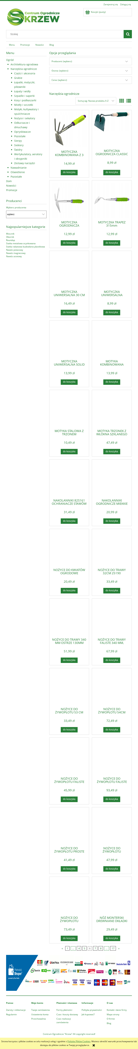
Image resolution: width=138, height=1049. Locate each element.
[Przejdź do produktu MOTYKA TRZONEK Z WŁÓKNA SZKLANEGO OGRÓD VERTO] (111, 409)
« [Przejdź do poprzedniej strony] (62, 948)
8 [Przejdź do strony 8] (101, 948)
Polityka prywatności (92, 1009)
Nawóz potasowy (14, 249)
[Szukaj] (128, 34)
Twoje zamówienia (40, 1009)
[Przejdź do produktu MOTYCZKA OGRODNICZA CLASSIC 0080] (111, 129)
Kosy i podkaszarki (25, 100)
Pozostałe (20, 136)
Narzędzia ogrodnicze (24, 69)
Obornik (10, 236)
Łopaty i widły (22, 91)
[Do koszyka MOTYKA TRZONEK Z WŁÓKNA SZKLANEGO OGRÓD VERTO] (111, 451)
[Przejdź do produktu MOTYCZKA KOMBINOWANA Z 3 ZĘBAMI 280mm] (69, 129)
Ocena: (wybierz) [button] (60, 70)
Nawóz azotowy (14, 256)
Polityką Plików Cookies (78, 1041)
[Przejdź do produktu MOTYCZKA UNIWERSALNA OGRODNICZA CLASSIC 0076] (111, 270)
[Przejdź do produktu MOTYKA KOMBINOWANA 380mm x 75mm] (111, 340)
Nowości (11, 185)
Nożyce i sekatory (24, 118)
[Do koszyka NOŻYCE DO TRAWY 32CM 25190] (111, 590)
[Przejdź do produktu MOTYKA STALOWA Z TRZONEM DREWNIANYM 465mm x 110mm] (69, 409)
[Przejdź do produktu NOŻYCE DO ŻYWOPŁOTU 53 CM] (69, 687)
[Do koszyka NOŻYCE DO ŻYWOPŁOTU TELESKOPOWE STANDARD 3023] (111, 869)
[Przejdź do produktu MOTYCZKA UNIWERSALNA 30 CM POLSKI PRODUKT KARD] (69, 270)
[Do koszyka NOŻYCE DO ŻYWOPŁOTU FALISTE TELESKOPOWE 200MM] (111, 799)
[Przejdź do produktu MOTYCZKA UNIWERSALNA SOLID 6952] (69, 340)
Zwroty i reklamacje (16, 1009)
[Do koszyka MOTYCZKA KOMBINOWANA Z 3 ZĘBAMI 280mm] (69, 172)
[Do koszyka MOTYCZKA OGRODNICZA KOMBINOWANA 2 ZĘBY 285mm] (69, 243)
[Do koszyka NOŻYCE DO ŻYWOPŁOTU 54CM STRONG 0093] (111, 729)
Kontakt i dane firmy (117, 1009)
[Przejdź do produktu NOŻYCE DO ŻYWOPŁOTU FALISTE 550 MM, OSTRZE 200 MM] (69, 757)
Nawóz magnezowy (16, 253)
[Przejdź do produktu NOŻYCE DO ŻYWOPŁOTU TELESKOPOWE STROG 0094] (69, 896)
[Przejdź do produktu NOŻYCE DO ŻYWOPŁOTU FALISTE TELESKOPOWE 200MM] (111, 757)
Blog (109, 1023)
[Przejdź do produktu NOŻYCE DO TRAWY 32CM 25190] (111, 548)
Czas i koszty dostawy (67, 1014)
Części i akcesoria (24, 73)
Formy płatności (64, 1009)
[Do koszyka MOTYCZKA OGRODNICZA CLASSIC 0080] (111, 172)
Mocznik (10, 233)
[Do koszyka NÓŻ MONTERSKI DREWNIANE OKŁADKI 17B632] (111, 938)
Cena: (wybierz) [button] (59, 80)
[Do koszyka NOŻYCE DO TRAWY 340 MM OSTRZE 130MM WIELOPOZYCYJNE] (69, 660)
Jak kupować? (88, 1014)
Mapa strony (113, 1014)
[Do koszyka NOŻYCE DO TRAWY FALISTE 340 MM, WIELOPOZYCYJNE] (111, 660)
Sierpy (18, 140)
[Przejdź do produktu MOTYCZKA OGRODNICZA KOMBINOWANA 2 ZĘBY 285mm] (69, 200)
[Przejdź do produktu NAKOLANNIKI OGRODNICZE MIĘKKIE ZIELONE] (111, 479)
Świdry (18, 149)
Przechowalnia (38, 1018)
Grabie (18, 78)
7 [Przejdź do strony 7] (95, 948)
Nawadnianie (19, 167)
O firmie (111, 1018)
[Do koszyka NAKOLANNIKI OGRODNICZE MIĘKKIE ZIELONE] (111, 521)
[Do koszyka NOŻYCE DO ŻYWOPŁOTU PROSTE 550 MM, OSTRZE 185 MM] (69, 869)
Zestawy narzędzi (24, 163)
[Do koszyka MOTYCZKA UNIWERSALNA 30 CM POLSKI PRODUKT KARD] (69, 312)
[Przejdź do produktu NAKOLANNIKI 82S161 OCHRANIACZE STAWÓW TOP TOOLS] (69, 479)
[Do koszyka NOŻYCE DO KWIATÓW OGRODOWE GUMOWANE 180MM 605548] (69, 590)
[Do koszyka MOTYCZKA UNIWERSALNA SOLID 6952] (69, 382)
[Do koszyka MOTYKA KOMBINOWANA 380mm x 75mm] (111, 382)
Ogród (10, 60)
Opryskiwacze (22, 131)
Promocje (11, 190)
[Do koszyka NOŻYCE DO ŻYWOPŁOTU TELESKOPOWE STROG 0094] (69, 938)
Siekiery (19, 145)
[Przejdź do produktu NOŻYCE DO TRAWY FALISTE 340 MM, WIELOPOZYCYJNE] (111, 618)
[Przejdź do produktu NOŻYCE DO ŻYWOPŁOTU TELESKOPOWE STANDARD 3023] (111, 826)
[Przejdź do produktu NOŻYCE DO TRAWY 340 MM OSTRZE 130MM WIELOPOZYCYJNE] (69, 618)
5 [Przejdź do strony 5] (84, 948)
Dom (9, 181)
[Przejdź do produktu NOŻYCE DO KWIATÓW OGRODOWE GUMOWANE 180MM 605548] (69, 548)
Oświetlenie (18, 172)
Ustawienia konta (40, 1014)
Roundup (10, 240)
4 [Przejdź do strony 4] (79, 948)
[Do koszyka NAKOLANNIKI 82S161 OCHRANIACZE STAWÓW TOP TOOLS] (69, 521)
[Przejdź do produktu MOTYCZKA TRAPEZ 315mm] (111, 200)
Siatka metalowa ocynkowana (21, 243)
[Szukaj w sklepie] (66, 34)
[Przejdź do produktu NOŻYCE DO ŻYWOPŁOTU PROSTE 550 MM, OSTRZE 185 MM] (69, 826)
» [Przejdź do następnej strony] (118, 948)
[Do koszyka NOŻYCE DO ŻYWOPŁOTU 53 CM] (69, 729)
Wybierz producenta (16, 207)
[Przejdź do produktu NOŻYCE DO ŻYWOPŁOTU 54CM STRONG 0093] (111, 687)
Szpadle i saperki (24, 96)
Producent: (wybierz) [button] (62, 61)
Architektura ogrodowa (24, 64)
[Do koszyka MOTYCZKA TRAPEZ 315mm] (111, 243)
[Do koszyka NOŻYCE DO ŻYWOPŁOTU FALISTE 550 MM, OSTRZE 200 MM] (69, 799)
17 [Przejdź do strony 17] (113, 948)
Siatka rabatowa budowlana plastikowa (25, 246)
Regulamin (11, 1014)
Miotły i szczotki (23, 104)
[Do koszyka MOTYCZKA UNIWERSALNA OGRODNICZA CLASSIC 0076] (111, 312)
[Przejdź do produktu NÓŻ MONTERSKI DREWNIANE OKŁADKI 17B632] (111, 896)
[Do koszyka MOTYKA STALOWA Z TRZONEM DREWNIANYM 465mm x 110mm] (69, 451)
